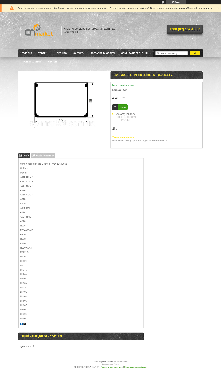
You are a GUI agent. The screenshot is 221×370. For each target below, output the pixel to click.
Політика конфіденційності (135, 367)
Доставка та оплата (102, 53)
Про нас (62, 53)
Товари (42, 53)
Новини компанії (31, 61)
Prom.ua (124, 361)
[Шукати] (195, 53)
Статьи (52, 61)
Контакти (78, 53)
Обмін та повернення (134, 53)
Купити (122, 107)
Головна (26, 53)
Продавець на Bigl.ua (110, 364)
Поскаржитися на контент (112, 367)
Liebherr (46, 163)
